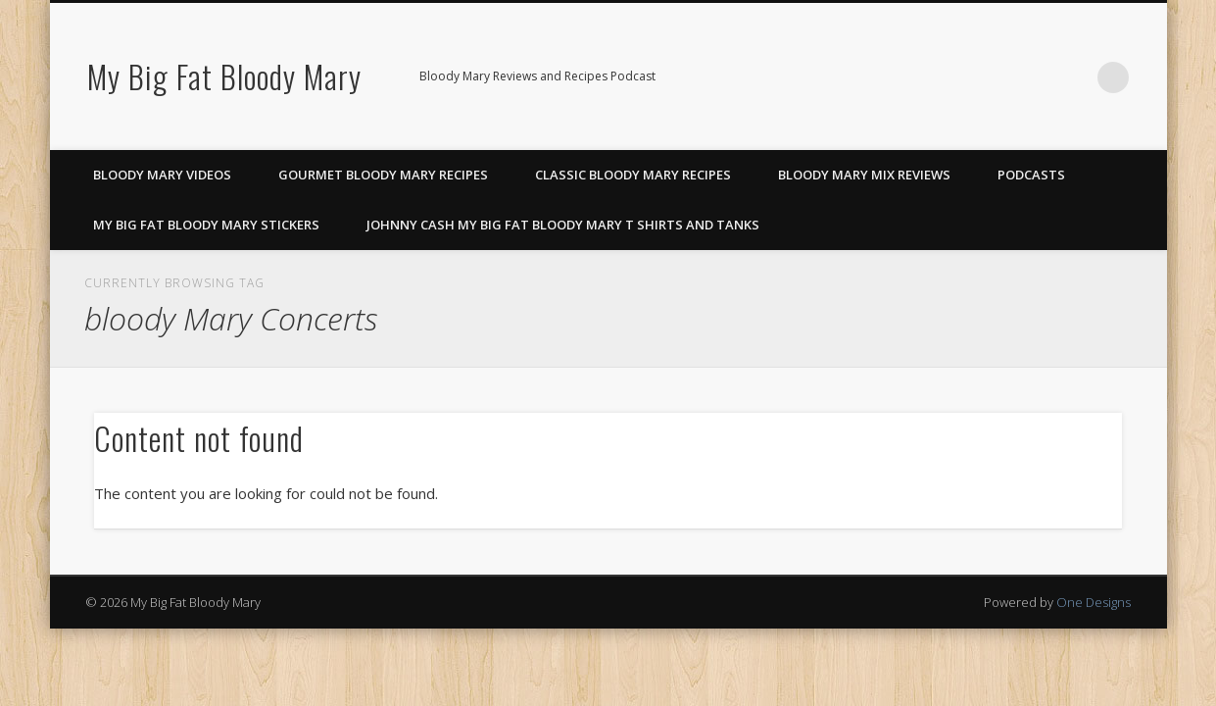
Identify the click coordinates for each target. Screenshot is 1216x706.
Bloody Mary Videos (162, 174)
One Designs (1093, 602)
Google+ (1073, 77)
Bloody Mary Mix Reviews (864, 174)
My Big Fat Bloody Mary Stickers (206, 224)
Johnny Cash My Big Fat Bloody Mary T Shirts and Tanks (562, 224)
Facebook (992, 77)
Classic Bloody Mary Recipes (633, 174)
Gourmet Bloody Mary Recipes (383, 174)
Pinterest (1032, 77)
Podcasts (1031, 174)
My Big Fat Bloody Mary (224, 76)
